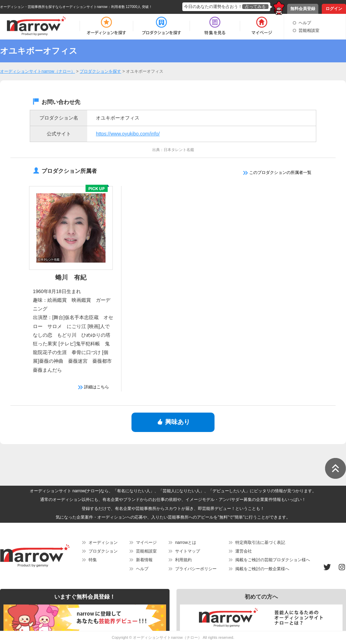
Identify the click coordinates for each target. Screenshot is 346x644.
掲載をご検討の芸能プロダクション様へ (272, 559)
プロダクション (103, 551)
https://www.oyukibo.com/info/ (128, 133)
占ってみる (255, 6)
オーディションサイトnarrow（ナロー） (167, 637)
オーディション (103, 542)
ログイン (334, 8)
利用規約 (183, 559)
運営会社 (243, 551)
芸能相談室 (309, 30)
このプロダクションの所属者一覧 (277, 172)
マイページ (146, 542)
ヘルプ (305, 22)
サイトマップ (187, 551)
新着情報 (144, 559)
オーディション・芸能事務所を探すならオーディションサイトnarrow (54, 7)
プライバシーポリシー (196, 568)
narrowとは (185, 542)
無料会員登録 (302, 8)
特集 (93, 559)
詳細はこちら (93, 387)
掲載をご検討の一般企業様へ (262, 568)
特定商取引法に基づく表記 (260, 542)
